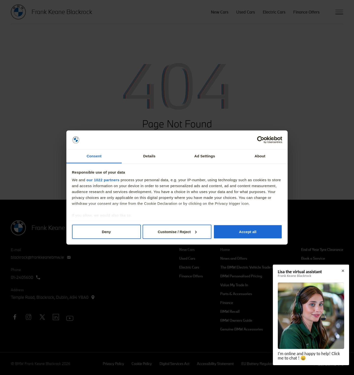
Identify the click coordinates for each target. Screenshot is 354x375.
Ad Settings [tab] (204, 156)
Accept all (247, 231)
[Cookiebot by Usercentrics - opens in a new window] (260, 140)
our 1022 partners (103, 180)
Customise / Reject (177, 231)
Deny (106, 231)
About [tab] (260, 156)
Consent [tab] (94, 156)
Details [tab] (149, 156)
